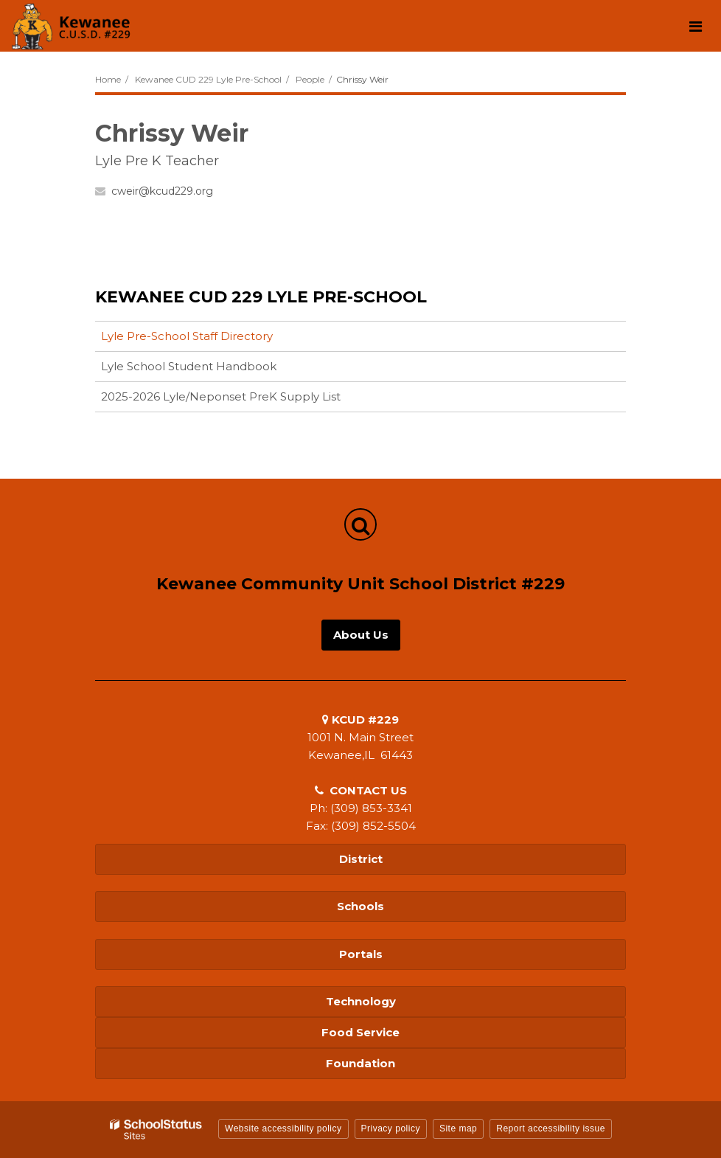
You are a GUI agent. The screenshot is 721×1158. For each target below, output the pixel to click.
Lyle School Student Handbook (188, 366)
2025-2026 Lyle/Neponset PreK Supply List (221, 396)
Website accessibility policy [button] (283, 1128)
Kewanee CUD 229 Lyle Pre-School (208, 79)
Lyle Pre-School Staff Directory (187, 336)
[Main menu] (695, 26)
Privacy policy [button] (390, 1128)
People (310, 79)
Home (108, 79)
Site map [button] (458, 1128)
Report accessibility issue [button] (550, 1128)
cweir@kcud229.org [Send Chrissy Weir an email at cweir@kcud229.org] (162, 191)
